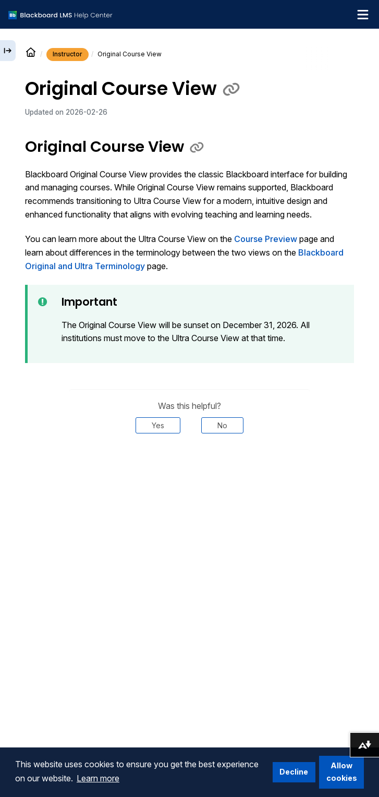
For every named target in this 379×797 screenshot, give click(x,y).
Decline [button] (293, 771)
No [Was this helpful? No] (222, 425)
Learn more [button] (98, 778)
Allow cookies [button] (341, 771)
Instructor (67, 54)
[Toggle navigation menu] (363, 14)
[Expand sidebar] (8, 50)
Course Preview (265, 239)
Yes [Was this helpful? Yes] (158, 425)
